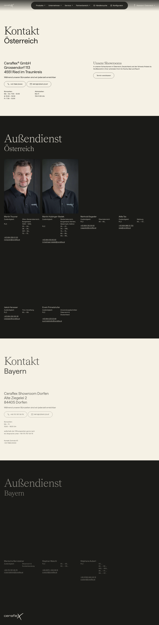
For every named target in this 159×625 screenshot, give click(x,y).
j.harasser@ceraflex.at (12, 319)
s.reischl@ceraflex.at (49, 572)
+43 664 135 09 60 (88, 226)
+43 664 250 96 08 (11, 316)
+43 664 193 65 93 (49, 240)
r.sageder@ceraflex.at (88, 228)
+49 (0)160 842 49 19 (88, 577)
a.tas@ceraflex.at (125, 228)
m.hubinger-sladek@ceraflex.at (53, 242)
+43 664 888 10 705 (126, 226)
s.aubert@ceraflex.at (88, 579)
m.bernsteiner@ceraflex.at (13, 572)
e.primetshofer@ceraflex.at (52, 321)
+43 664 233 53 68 (49, 319)
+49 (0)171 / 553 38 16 (50, 570)
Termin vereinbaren (104, 75)
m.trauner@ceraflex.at (12, 240)
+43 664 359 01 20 (11, 237)
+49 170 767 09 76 (11, 570)
